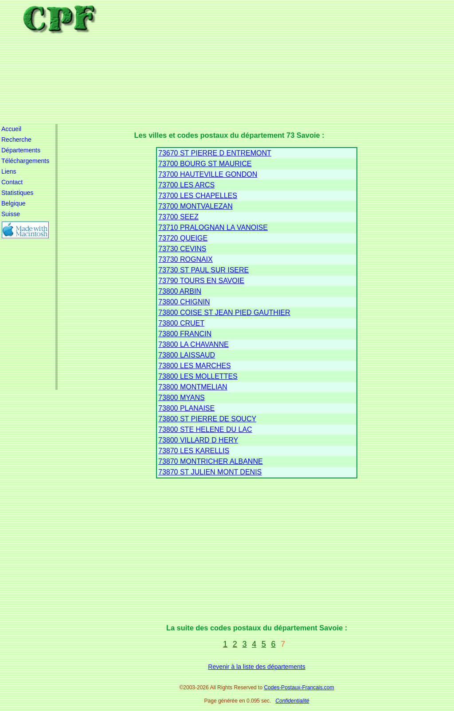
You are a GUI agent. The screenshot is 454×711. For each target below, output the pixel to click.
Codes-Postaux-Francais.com (299, 687)
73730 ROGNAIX (185, 259)
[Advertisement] (262, 62)
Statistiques (17, 192)
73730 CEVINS (182, 249)
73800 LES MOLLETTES (198, 376)
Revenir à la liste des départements (256, 666)
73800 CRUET (181, 323)
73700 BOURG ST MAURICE (204, 163)
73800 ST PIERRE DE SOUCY (207, 419)
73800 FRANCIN (184, 334)
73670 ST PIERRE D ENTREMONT (214, 153)
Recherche (16, 139)
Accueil (11, 128)
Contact (12, 182)
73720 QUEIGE (182, 238)
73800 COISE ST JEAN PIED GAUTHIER (224, 312)
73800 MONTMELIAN (192, 387)
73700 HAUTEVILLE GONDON (207, 174)
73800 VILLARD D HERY (198, 440)
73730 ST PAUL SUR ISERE (203, 270)
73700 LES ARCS (186, 185)
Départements (20, 150)
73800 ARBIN (179, 291)
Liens (8, 171)
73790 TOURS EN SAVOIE (201, 280)
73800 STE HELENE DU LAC (205, 429)
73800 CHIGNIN (184, 302)
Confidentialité (292, 701)
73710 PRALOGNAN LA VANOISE (213, 227)
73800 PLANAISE (186, 408)
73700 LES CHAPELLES (197, 195)
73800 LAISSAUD (186, 355)
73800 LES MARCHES (194, 365)
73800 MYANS (181, 397)
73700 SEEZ (178, 217)
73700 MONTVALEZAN (195, 206)
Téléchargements (25, 160)
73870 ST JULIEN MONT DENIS (210, 472)
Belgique (13, 203)
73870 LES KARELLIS (193, 451)
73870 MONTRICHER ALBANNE (210, 461)
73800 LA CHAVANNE (193, 344)
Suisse (10, 214)
